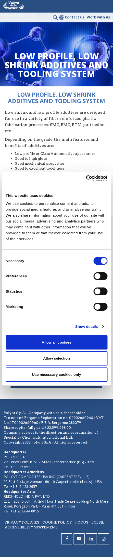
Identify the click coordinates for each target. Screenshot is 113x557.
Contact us (74, 17)
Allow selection (56, 358)
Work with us (98, 17)
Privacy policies (22, 522)
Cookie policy (57, 522)
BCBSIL (97, 522)
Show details (86, 326)
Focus (81, 522)
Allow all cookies (56, 342)
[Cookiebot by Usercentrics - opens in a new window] (85, 178)
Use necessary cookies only (56, 374)
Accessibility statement (31, 527)
